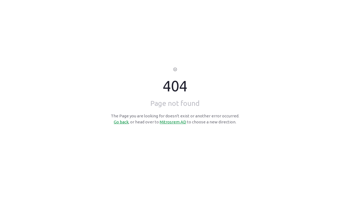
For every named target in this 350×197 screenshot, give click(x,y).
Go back (121, 122)
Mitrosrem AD (173, 122)
